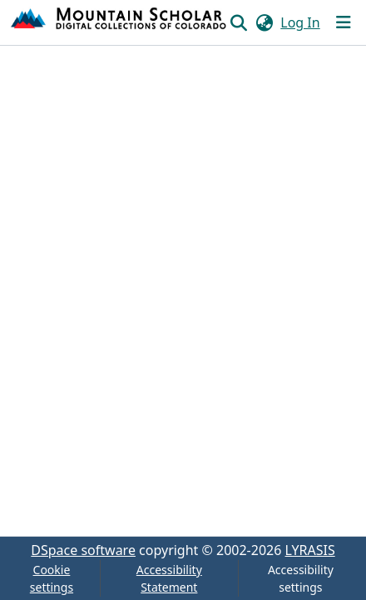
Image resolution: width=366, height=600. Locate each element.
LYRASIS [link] (310, 550)
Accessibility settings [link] (301, 578)
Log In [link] (299, 22)
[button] (119, 22)
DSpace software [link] (83, 550)
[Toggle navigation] (343, 22)
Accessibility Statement (169, 578)
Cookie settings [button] (51, 578)
